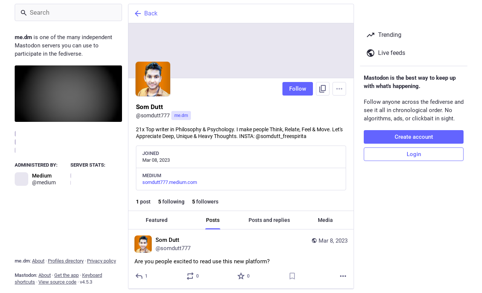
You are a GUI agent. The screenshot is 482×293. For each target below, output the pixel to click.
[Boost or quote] (193, 276)
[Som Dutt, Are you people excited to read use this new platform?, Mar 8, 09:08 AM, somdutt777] (241, 259)
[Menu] (339, 89)
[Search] (68, 12)
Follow (297, 88)
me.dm (181, 115)
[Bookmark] (292, 276)
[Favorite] (243, 276)
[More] (343, 276)
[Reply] (141, 276)
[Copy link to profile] (322, 89)
